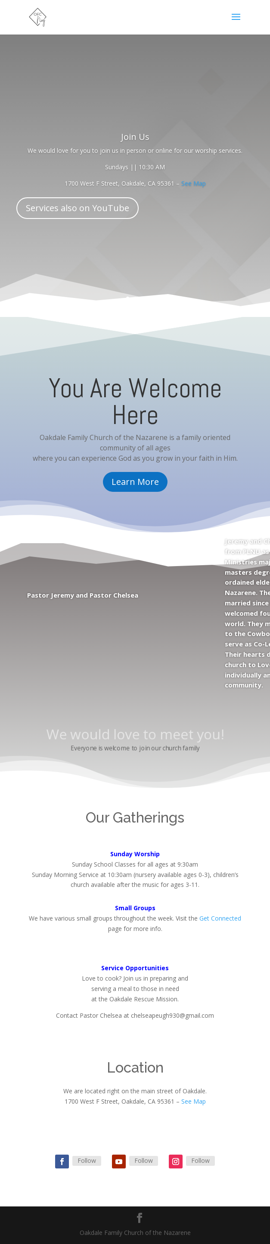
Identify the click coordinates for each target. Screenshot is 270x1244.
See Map (193, 184)
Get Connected (220, 918)
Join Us (135, 137)
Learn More (135, 481)
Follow (87, 1160)
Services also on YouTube (77, 208)
